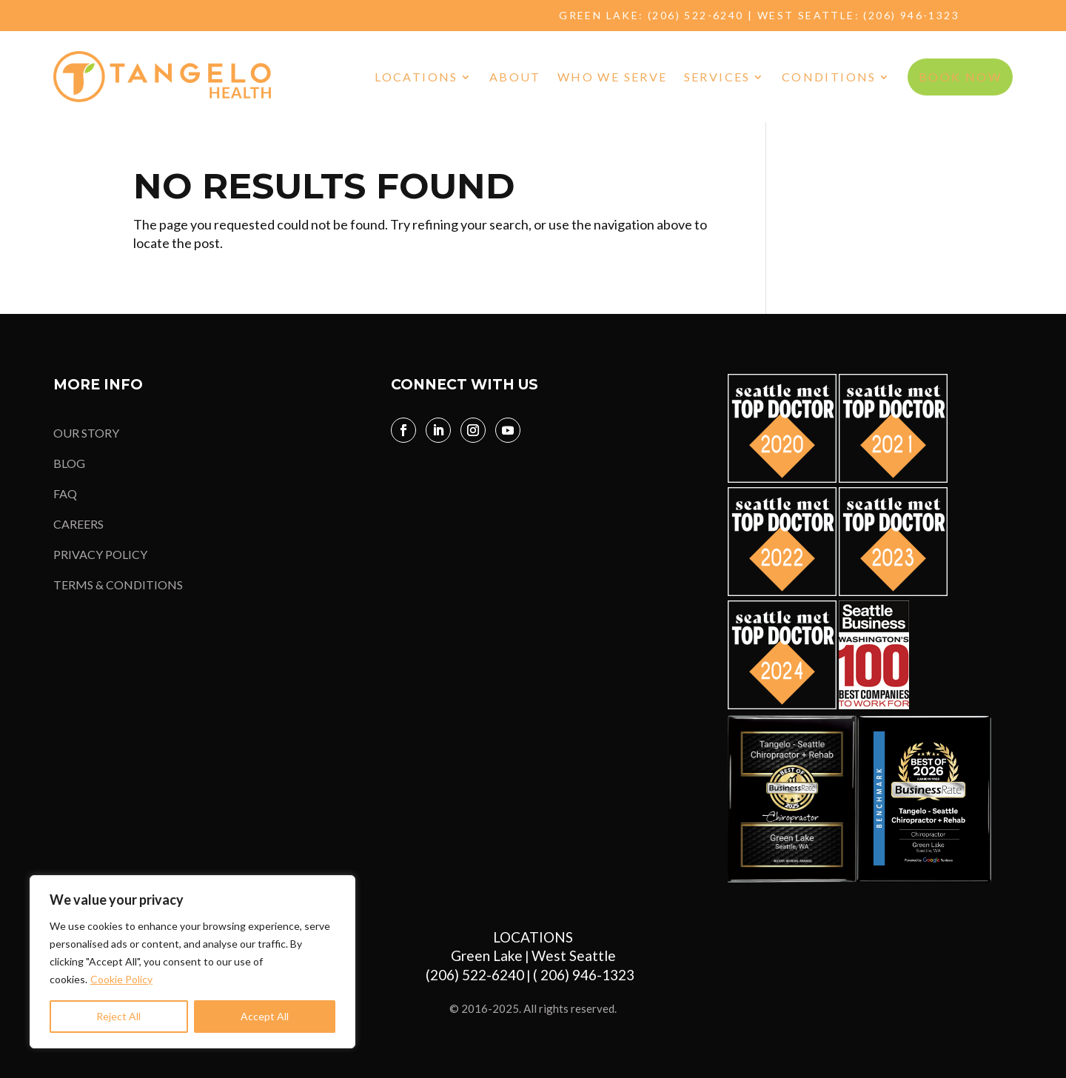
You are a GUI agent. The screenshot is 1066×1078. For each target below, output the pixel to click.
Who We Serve (612, 77)
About (515, 77)
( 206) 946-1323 (586, 974)
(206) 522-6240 (696, 15)
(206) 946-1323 (911, 15)
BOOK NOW (960, 77)
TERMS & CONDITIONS (118, 585)
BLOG (69, 463)
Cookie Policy (121, 979)
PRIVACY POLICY (100, 554)
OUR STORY (86, 433)
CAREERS (78, 524)
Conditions (829, 77)
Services (717, 77)
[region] (192, 961)
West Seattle (574, 955)
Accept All (265, 1016)
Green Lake (487, 955)
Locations (416, 77)
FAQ (65, 493)
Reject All (118, 1016)
